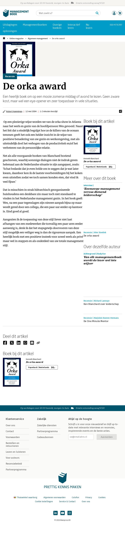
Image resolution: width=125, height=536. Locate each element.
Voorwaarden (13, 437)
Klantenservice (15, 419)
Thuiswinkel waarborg (26, 497)
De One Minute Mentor (96, 321)
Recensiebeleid (14, 463)
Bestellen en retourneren (12, 444)
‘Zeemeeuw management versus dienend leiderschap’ (102, 192)
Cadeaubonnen (45, 437)
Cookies (102, 497)
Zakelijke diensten (47, 425)
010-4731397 (116, 24)
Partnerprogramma (16, 469)
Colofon (75, 497)
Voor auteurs (12, 457)
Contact (10, 431)
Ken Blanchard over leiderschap (101, 304)
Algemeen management (38, 38)
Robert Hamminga (14, 111)
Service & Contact (67, 501)
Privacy (88, 497)
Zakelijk (41, 419)
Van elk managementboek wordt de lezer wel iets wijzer (103, 260)
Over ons (10, 425)
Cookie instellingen (44, 501)
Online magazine (17, 38)
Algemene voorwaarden (54, 497)
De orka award (58, 38)
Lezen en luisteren (16, 452)
